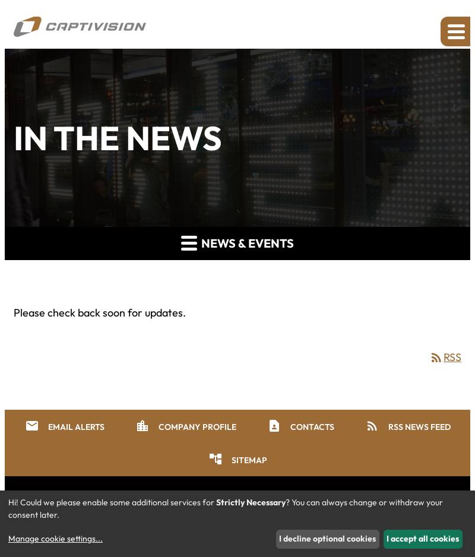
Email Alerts (64, 426)
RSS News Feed (408, 426)
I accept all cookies (423, 538)
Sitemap (237, 459)
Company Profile (185, 426)
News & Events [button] (237, 243)
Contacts (300, 426)
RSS (445, 357)
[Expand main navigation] (455, 31)
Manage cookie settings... (55, 538)
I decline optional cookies (327, 538)
